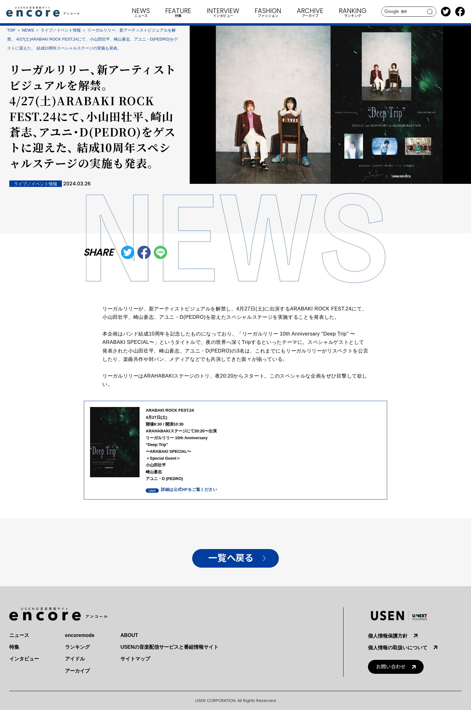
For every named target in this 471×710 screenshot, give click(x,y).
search (430, 12)
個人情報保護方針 (388, 636)
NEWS (28, 30)
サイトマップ (135, 658)
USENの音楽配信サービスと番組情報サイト (169, 647)
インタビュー (24, 658)
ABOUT (129, 635)
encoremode (79, 635)
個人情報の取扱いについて (397, 647)
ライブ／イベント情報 (61, 30)
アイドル (75, 658)
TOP (11, 30)
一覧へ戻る (230, 558)
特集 (14, 647)
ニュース (19, 635)
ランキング (77, 647)
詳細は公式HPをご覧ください (189, 489)
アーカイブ (77, 670)
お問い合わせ (391, 667)
